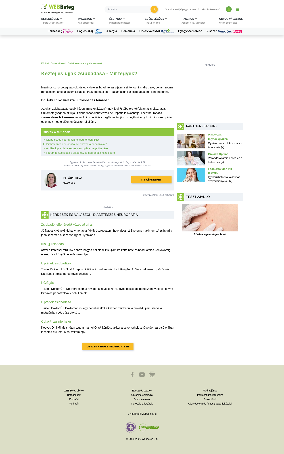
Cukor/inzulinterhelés (56, 321)
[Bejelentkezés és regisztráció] (229, 9)
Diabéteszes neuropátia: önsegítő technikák (72, 139)
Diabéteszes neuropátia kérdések (85, 63)
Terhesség (60, 31)
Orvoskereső (172, 9)
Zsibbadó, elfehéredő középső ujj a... (68, 224)
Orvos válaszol (156, 31)
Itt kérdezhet (151, 179)
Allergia (111, 31)
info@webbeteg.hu (145, 413)
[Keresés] (130, 9)
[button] (52, 21)
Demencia (128, 31)
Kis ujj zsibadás (52, 244)
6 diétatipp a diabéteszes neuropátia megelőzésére (77, 148)
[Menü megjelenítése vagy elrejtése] (237, 9)
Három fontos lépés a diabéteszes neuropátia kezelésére (80, 152)
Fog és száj (89, 31)
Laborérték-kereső (210, 9)
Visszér (224, 31)
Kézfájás (47, 283)
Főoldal (45, 63)
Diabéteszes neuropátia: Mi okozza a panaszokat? (76, 144)
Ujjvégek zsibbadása (56, 263)
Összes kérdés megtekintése (108, 346)
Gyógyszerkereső (189, 9)
